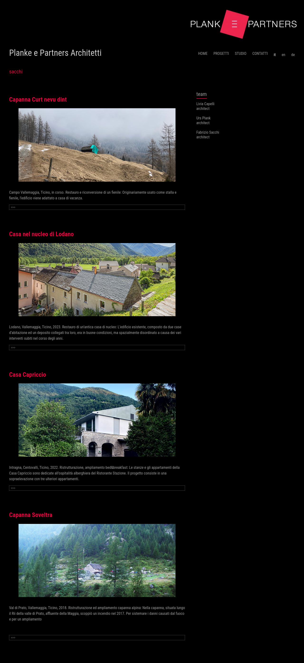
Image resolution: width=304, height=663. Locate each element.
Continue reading (21, 628)
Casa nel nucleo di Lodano (41, 234)
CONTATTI (260, 53)
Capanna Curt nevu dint (38, 99)
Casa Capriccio (27, 374)
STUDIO (240, 53)
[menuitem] (275, 52)
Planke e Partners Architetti (55, 53)
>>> (13, 207)
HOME (203, 53)
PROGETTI (221, 53)
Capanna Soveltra (30, 514)
